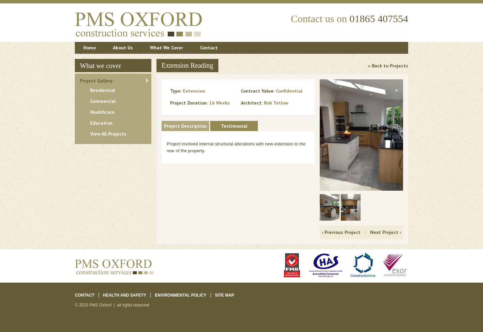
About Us (123, 48)
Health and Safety (124, 295)
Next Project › (385, 232)
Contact (209, 48)
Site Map (224, 295)
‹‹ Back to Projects (388, 66)
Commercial (103, 101)
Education (101, 123)
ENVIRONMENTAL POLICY (180, 295)
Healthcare (102, 112)
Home (89, 48)
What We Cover (166, 48)
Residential (102, 90)
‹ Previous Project (341, 232)
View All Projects (108, 134)
